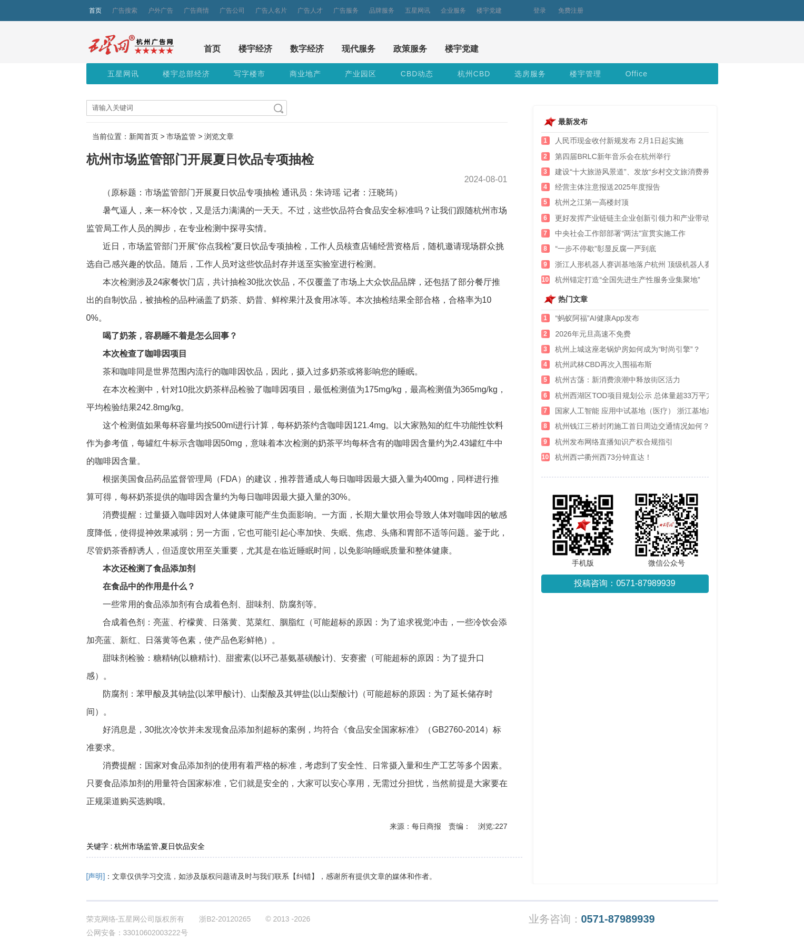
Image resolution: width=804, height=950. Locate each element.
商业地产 (305, 74)
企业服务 (453, 10)
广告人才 (310, 10)
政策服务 (410, 48)
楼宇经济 (255, 48)
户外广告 (160, 10)
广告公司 (232, 10)
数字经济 (307, 48)
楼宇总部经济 (186, 74)
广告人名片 (271, 10)
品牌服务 (381, 10)
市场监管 (181, 136)
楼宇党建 (489, 10)
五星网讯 (417, 10)
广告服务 (346, 10)
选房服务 (530, 74)
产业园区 (360, 74)
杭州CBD (474, 74)
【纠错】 (304, 876)
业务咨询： (592, 919)
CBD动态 (417, 74)
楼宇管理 (585, 74)
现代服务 (358, 48)
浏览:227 (492, 826)
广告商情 (196, 10)
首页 (95, 10)
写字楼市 (249, 74)
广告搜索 (124, 10)
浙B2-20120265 (225, 919)
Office (637, 74)
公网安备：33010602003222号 (137, 932)
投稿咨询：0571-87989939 (624, 583)
